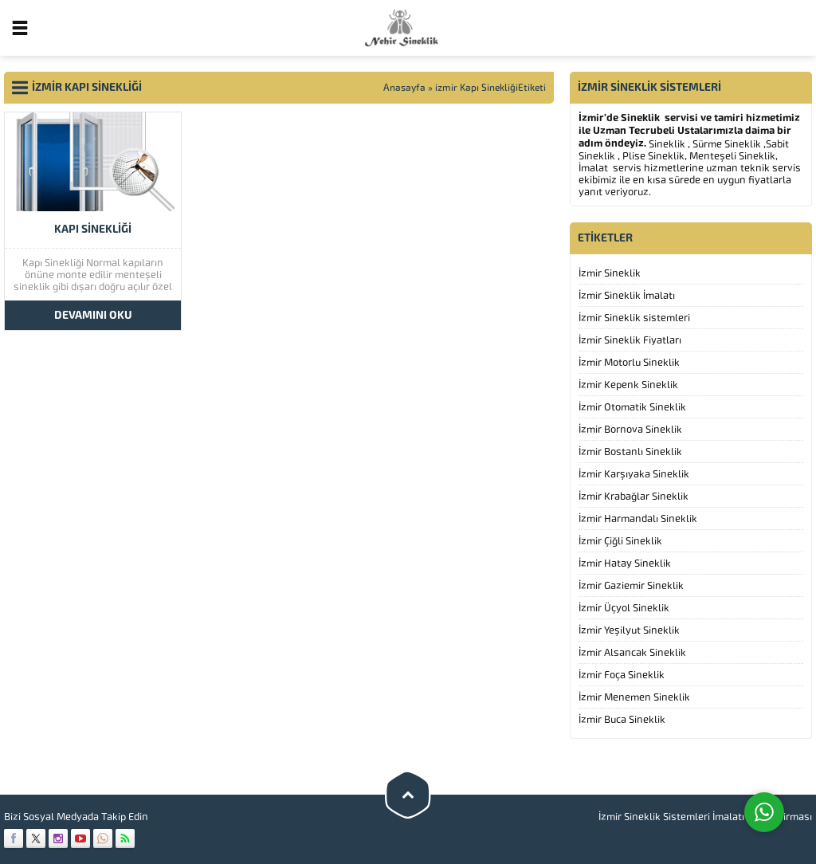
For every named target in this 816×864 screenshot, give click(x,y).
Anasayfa (404, 87)
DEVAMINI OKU (93, 315)
